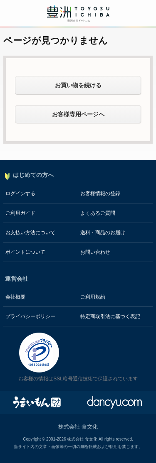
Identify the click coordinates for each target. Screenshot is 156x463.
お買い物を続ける (78, 85)
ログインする (20, 193)
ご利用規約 (92, 297)
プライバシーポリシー (30, 316)
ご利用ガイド (20, 213)
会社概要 (15, 297)
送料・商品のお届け (102, 232)
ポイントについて (25, 252)
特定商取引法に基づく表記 (110, 316)
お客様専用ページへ (78, 114)
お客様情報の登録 (100, 193)
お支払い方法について (30, 232)
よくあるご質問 (97, 213)
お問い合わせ (95, 252)
